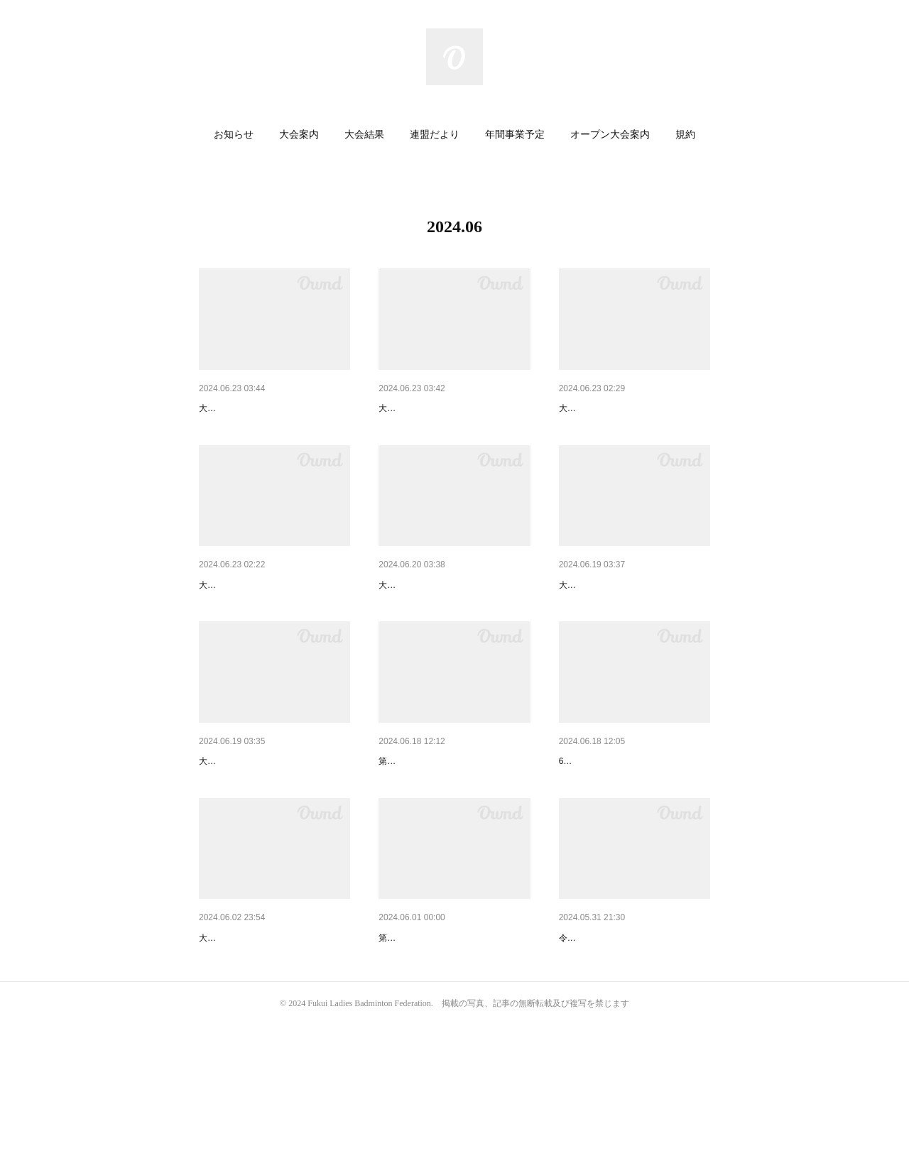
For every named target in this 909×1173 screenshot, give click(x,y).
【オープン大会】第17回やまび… (454, 408)
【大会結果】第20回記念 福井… (454, 835)
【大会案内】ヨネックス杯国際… (273, 622)
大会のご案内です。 (237, 430)
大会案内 (299, 134)
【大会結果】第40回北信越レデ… (454, 1048)
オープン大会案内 (610, 134)
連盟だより (434, 134)
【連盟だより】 (593, 835)
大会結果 (364, 134)
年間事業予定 (515, 134)
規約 (685, 134)
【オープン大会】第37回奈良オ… (634, 622)
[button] (234, 135)
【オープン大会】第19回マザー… (274, 408)
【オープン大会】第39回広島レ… (274, 835)
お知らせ (234, 134)
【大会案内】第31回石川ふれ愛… (634, 408)
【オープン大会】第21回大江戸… (454, 622)
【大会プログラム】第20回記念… (274, 1048)
